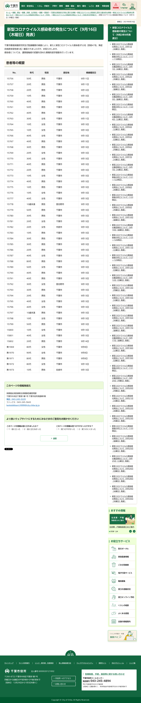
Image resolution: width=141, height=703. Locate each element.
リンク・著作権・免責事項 (44, 663)
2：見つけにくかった (87, 429)
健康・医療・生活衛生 (29, 12)
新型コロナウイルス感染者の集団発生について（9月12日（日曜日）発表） (122, 277)
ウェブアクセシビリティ (85, 663)
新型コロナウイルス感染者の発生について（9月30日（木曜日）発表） (122, 498)
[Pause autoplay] (111, 531)
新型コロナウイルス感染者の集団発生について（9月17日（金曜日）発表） (122, 338)
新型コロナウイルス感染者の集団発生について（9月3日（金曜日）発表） (122, 96)
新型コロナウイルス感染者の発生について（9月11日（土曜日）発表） (122, 247)
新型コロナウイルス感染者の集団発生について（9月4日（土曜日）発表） (122, 117)
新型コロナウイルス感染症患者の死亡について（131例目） (122, 368)
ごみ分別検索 (123, 565)
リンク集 (132, 663)
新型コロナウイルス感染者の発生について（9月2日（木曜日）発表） (122, 76)
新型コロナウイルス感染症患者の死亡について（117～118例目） (122, 56)
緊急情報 (116, 7)
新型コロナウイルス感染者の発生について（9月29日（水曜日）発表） (122, 488)
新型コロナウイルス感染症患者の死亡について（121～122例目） (122, 177)
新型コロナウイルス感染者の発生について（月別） (33, 15)
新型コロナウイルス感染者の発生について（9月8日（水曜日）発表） (122, 187)
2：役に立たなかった (32, 429)
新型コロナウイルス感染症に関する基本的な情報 (94, 12)
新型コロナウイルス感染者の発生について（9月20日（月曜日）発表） (122, 388)
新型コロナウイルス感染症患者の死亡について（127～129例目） (122, 257)
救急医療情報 (123, 557)
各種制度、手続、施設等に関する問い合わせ (105, 674)
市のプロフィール (118, 663)
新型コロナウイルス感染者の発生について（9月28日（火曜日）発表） (122, 478)
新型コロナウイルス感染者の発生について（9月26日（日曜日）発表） (122, 468)
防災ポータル (123, 549)
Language (124, 7)
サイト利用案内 (24, 663)
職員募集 (121, 581)
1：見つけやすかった (66, 429)
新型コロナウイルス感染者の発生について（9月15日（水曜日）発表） (122, 308)
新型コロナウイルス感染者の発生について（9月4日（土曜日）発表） (122, 127)
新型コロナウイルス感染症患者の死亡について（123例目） (122, 197)
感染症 (46, 12)
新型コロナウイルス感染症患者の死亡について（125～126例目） (122, 237)
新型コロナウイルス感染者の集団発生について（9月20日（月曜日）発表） (122, 378)
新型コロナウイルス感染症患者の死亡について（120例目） (122, 106)
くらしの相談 (123, 605)
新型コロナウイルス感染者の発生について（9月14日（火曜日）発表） (122, 297)
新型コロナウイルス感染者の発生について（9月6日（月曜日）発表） (122, 147)
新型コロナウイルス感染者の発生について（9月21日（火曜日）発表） (122, 398)
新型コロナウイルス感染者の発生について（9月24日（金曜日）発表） (122, 438)
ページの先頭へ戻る (70, 654)
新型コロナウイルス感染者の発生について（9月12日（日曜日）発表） (122, 267)
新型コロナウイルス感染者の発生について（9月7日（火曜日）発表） (122, 157)
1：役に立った (14, 429)
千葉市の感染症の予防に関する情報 (63, 12)
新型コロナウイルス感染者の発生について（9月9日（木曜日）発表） (122, 207)
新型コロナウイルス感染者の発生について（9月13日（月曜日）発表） (122, 287)
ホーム (8, 12)
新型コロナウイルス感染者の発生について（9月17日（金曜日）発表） (122, 328)
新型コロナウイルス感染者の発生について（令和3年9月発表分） (75, 15)
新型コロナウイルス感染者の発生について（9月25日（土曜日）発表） (122, 448)
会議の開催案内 (124, 621)
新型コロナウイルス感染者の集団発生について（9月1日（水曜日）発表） (122, 66)
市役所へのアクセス (63, 678)
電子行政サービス (125, 573)
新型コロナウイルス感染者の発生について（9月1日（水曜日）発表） (122, 46)
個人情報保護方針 (65, 663)
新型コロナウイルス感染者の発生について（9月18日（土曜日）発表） (122, 348)
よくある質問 (123, 613)
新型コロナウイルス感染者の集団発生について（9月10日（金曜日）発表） (122, 227)
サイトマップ (8, 663)
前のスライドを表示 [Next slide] (134, 531)
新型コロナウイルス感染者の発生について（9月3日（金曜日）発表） (122, 86)
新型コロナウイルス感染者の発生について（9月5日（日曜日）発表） (122, 137)
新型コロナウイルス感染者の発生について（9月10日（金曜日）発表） (122, 217)
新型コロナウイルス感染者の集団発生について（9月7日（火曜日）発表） (122, 167)
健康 (40, 12)
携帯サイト (102, 663)
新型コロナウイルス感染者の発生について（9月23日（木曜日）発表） (122, 418)
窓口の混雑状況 (124, 589)
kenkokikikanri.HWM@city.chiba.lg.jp (23, 405)
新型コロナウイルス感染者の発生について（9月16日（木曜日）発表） (122, 318)
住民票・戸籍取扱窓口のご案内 (121, 527)
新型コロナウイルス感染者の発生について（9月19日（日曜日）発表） (122, 358)
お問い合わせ (60, 684)
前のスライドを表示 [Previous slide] (130, 531)
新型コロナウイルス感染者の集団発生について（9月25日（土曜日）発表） (122, 458)
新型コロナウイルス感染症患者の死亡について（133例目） (122, 428)
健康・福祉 (16, 12)
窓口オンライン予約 (126, 597)
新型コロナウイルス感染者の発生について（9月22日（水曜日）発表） (122, 408)
